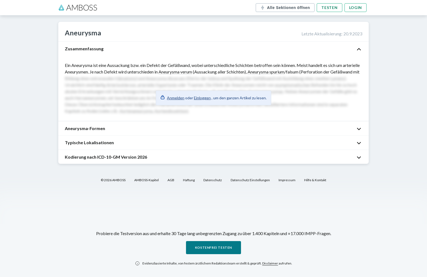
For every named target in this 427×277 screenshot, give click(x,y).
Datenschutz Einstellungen (250, 180)
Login (355, 7)
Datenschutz (212, 180)
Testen (329, 7)
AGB (170, 180)
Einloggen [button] (202, 98)
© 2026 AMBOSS (113, 180)
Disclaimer (270, 263)
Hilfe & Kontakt (315, 180)
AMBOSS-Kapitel (146, 180)
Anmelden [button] (175, 98)
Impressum (287, 180)
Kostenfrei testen (213, 247)
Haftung (189, 180)
